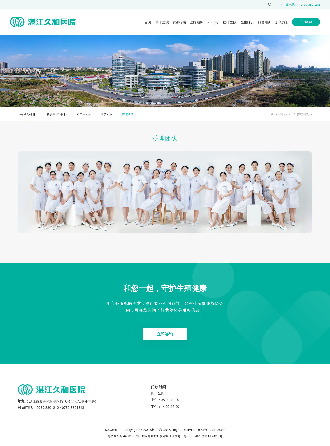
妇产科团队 (84, 114)
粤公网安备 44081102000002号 (129, 436)
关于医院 (162, 22)
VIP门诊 (213, 22)
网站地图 (111, 430)
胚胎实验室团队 (57, 114)
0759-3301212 (48, 407)
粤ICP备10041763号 (211, 430)
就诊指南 (179, 22)
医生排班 (247, 22)
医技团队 (106, 114)
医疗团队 (230, 22)
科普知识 (264, 22)
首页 (148, 22)
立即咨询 (306, 22)
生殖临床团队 (28, 114)
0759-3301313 (73, 407)
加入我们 (282, 22)
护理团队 (303, 114)
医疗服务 (196, 22)
